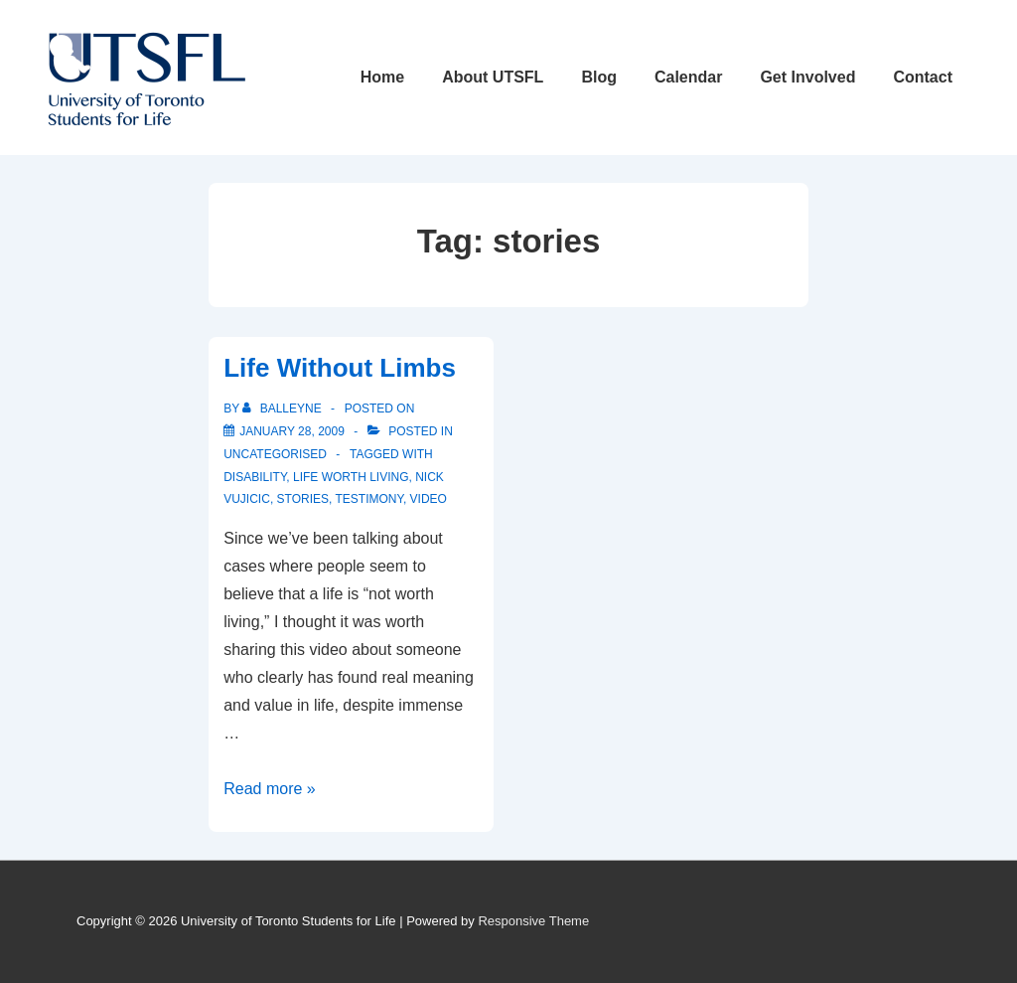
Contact (922, 77)
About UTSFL (492, 77)
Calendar (688, 77)
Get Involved (807, 77)
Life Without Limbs (339, 368)
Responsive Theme (533, 920)
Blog (599, 77)
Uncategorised (275, 454)
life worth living (350, 477)
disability (254, 477)
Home (382, 77)
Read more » (269, 788)
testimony (368, 499)
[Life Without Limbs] (292, 431)
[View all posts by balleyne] (283, 408)
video (428, 499)
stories (303, 499)
